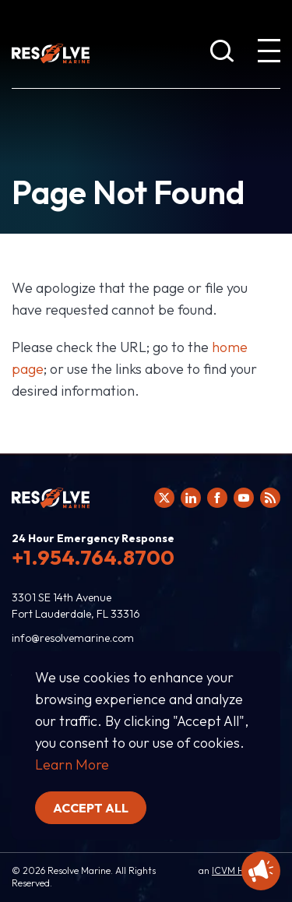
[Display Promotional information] (260, 870)
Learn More (72, 764)
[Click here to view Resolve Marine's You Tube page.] (244, 498)
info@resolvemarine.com (73, 638)
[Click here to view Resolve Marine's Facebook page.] (217, 498)
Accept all (90, 808)
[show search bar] (222, 54)
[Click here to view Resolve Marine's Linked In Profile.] (191, 498)
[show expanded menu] (268, 54)
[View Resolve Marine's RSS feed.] (270, 498)
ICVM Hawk (236, 870)
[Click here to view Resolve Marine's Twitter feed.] (164, 498)
